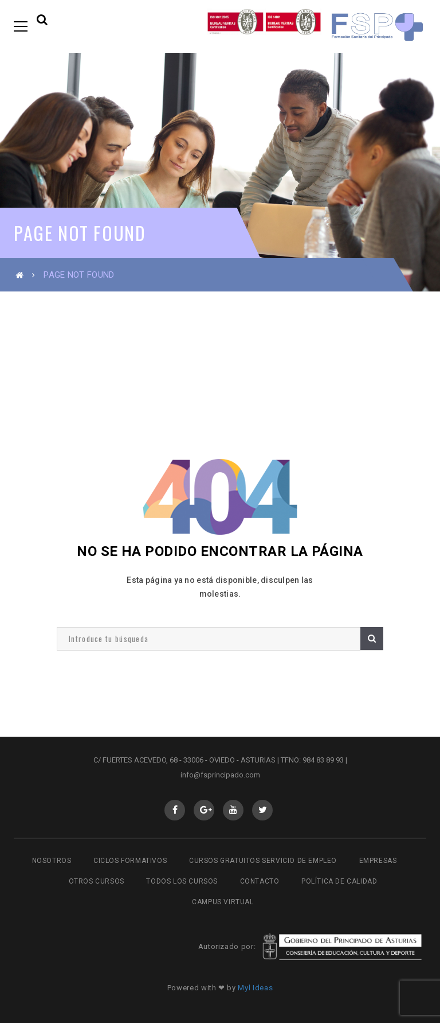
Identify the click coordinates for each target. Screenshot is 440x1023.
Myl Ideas (255, 987)
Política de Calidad (339, 881)
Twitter (262, 810)
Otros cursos (96, 881)
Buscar (372, 638)
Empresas (378, 861)
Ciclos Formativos (130, 861)
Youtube (233, 810)
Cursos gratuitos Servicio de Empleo (263, 861)
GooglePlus (204, 810)
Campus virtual (222, 902)
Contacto (260, 881)
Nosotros (52, 861)
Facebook (175, 810)
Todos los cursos (182, 881)
